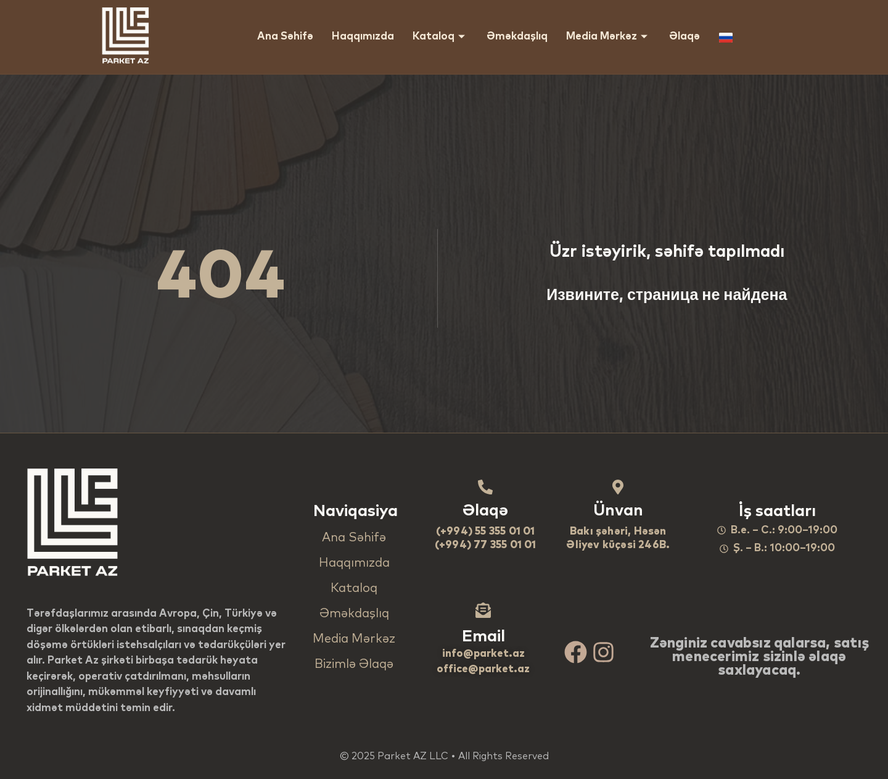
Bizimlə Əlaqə (353, 664)
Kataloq (440, 36)
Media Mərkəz (608, 36)
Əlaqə (684, 36)
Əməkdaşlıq (517, 36)
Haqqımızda (363, 36)
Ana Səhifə (285, 36)
